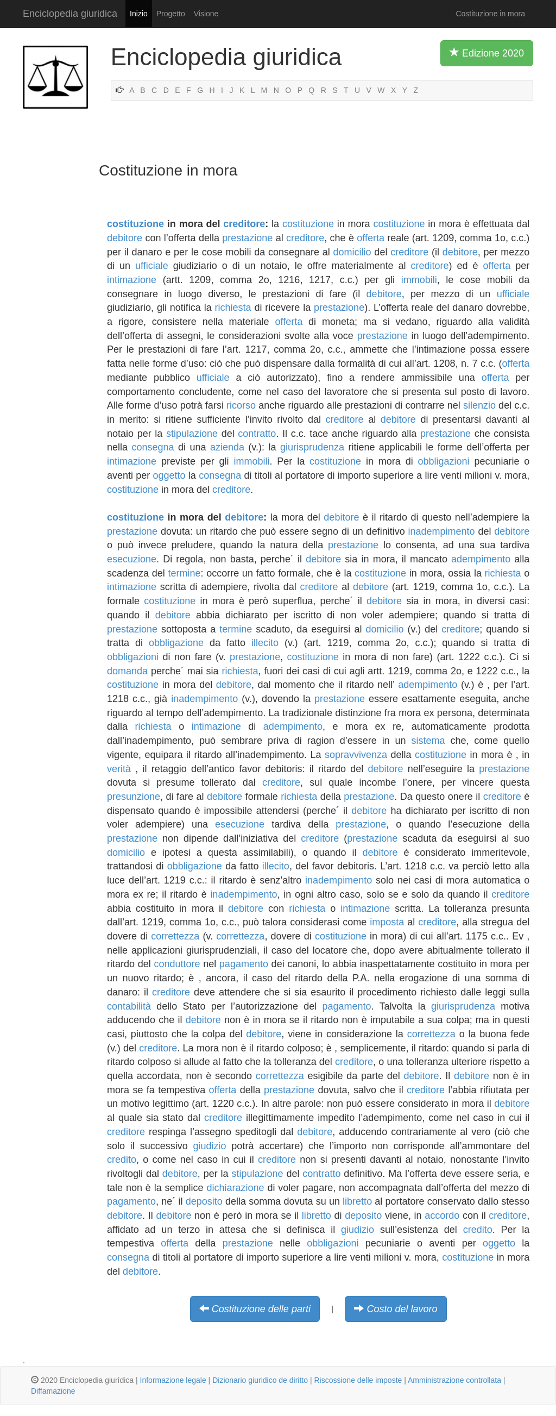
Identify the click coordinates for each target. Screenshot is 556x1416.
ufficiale (151, 265)
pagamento (243, 963)
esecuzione (131, 559)
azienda (227, 447)
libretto (357, 1201)
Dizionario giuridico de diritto (260, 1380)
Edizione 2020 (487, 53)
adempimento (480, 559)
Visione (206, 13)
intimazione (131, 279)
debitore (124, 238)
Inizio (139, 13)
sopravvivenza (356, 754)
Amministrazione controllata (454, 1380)
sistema (428, 740)
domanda (127, 671)
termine (184, 573)
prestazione (247, 238)
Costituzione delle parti (261, 1309)
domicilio (352, 252)
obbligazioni (443, 461)
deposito (204, 1201)
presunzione (133, 796)
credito (121, 1159)
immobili (419, 279)
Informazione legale (173, 1380)
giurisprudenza (312, 447)
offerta (370, 238)
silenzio (479, 405)
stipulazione (192, 433)
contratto (257, 433)
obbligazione (176, 642)
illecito (265, 642)
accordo (442, 1215)
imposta (387, 922)
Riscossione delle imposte (358, 1380)
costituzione (135, 223)
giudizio (209, 1146)
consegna (152, 447)
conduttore (177, 963)
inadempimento (441, 531)
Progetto (170, 13)
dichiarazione (235, 1187)
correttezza (175, 936)
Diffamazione (53, 1391)
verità (119, 768)
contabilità (129, 1006)
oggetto (169, 475)
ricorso (241, 405)
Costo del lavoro (402, 1309)
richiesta (233, 307)
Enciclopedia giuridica (70, 13)
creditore (244, 223)
